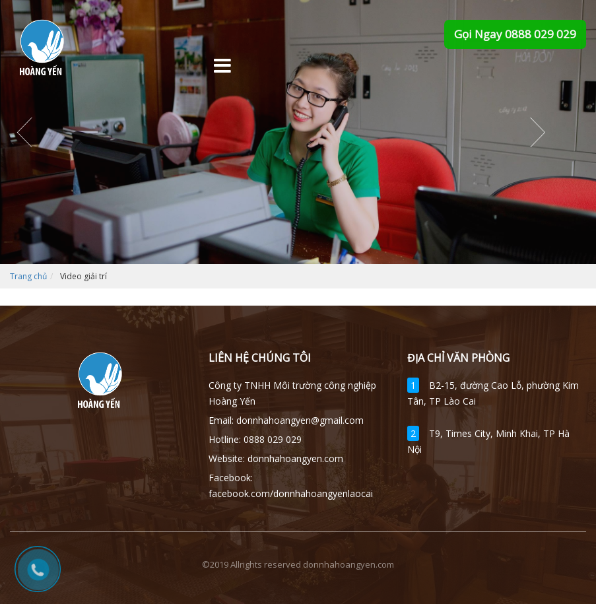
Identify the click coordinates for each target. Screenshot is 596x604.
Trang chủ (28, 276)
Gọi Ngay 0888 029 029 (515, 34)
